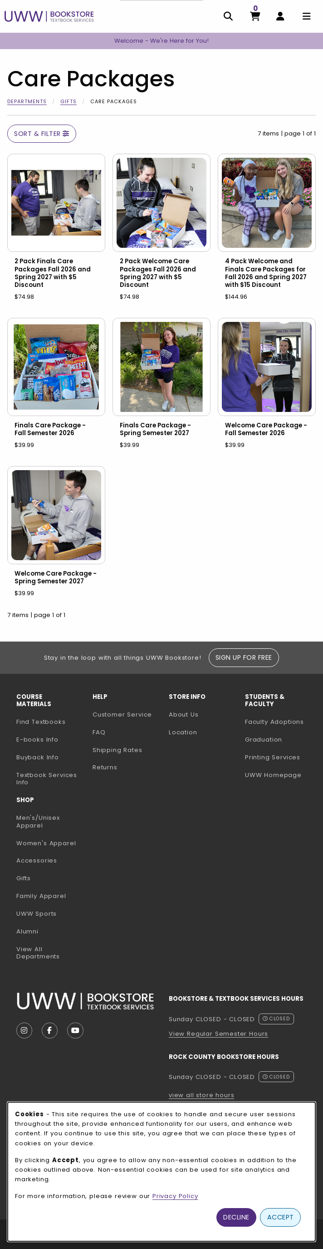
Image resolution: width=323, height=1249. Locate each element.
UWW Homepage (279, 774)
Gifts (68, 101)
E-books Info (37, 739)
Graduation (263, 739)
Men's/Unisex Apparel (38, 821)
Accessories (36, 860)
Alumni (27, 931)
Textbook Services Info (50, 779)
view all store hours (202, 1095)
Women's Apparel (46, 843)
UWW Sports (36, 913)
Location (183, 732)
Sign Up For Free (243, 657)
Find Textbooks (41, 721)
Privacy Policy (175, 1196)
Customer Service (122, 714)
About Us (184, 714)
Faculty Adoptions (279, 721)
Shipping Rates (117, 750)
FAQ (99, 732)
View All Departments (38, 953)
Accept (280, 1217)
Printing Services (279, 757)
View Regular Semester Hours (218, 1033)
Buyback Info (37, 757)
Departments (27, 101)
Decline (236, 1217)
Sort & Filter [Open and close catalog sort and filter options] (41, 133)
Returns (105, 767)
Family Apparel (41, 896)
